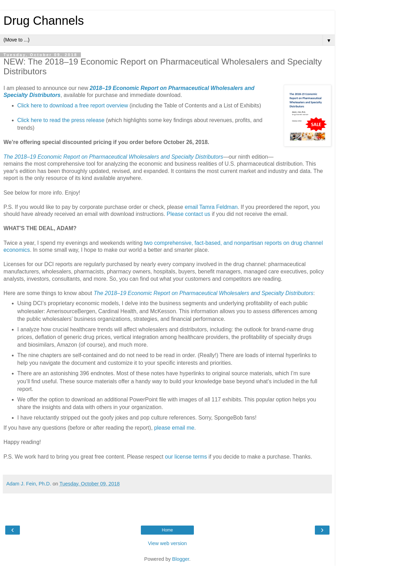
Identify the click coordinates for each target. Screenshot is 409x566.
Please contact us (188, 214)
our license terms (186, 457)
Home (167, 530)
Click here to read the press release (61, 120)
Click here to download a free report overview (72, 105)
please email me (174, 428)
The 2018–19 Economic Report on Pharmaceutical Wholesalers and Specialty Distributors (113, 157)
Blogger (180, 559)
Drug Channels (43, 20)
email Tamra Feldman (211, 207)
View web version (167, 543)
